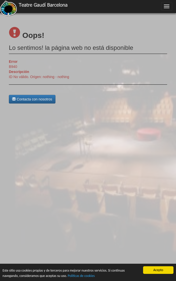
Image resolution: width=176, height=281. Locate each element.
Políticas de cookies (81, 276)
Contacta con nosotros (32, 99)
